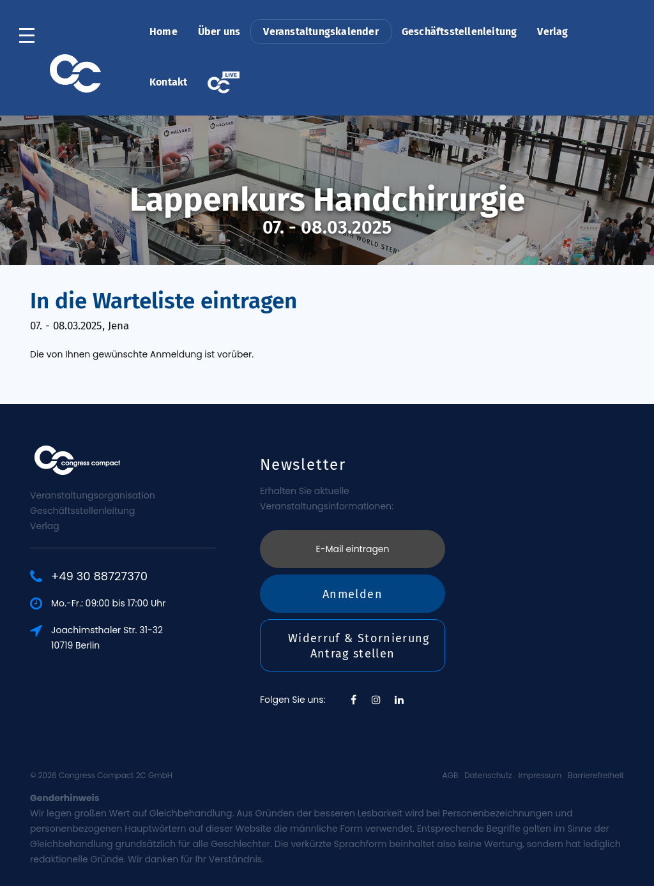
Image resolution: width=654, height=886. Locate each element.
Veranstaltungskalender (320, 32)
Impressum (539, 775)
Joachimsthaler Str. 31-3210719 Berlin (107, 638)
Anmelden (353, 594)
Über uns (219, 32)
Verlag (552, 32)
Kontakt (168, 82)
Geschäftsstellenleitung (459, 32)
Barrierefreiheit (596, 775)
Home (163, 32)
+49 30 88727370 (99, 576)
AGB (451, 775)
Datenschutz (488, 775)
